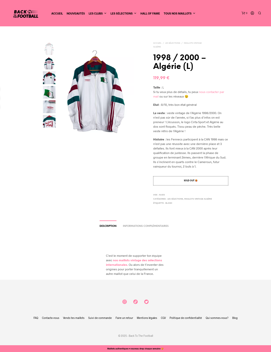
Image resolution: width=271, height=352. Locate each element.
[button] (244, 13)
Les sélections (172, 43)
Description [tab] (108, 226)
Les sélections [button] (123, 13)
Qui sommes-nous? (217, 317)
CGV (163, 317)
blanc (168, 203)
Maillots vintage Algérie (198, 199)
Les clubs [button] (98, 13)
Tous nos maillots (180, 13)
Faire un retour (124, 317)
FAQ (35, 317)
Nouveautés (76, 13)
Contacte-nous (50, 317)
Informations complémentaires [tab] (146, 226)
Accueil (57, 13)
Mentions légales (147, 317)
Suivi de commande (100, 317)
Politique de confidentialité (186, 317)
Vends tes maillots (73, 317)
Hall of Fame (150, 13)
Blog (235, 317)
